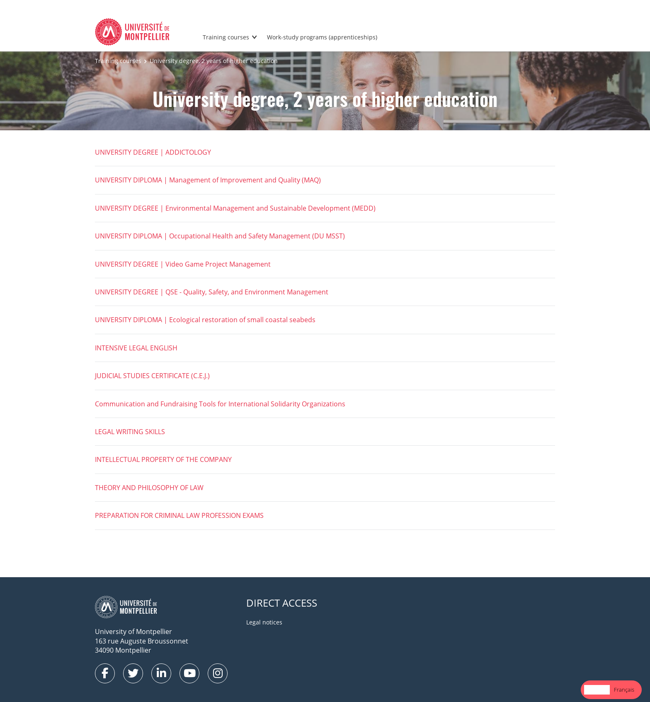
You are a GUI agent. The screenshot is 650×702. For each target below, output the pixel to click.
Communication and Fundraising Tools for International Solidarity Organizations (220, 403)
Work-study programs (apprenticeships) (322, 37)
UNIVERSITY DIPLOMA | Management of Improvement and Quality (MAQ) (208, 180)
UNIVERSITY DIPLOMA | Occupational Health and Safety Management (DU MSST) (220, 235)
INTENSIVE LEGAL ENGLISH (136, 347)
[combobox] (597, 690)
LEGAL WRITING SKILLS (130, 431)
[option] (624, 690)
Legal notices (264, 622)
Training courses (226, 37)
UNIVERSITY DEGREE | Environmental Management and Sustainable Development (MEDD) (235, 208)
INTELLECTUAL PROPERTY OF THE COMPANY (163, 459)
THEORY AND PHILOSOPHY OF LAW (149, 487)
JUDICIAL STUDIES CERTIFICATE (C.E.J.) (152, 375)
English (597, 689)
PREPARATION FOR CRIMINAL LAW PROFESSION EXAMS (179, 515)
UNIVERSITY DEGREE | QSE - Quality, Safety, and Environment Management (211, 291)
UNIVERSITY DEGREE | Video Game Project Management (183, 264)
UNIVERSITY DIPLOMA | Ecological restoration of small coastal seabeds (205, 319)
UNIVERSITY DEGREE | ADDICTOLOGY (153, 152)
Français (624, 689)
